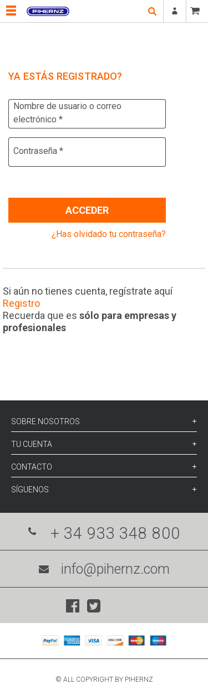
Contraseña (38, 151)
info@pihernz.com (104, 569)
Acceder (87, 210)
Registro (21, 303)
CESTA (197, 11)
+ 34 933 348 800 (104, 533)
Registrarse (174, 11)
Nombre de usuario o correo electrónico (67, 113)
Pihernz (47, 11)
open (152, 11)
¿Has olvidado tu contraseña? (109, 234)
